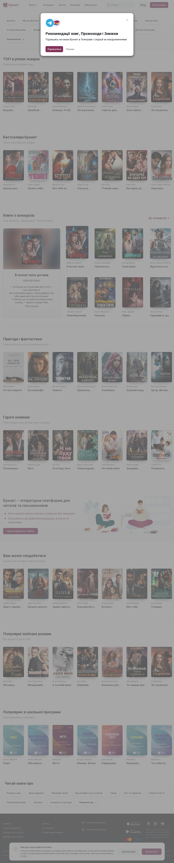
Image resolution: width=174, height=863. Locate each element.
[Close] (127, 20)
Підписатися (54, 49)
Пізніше (70, 49)
